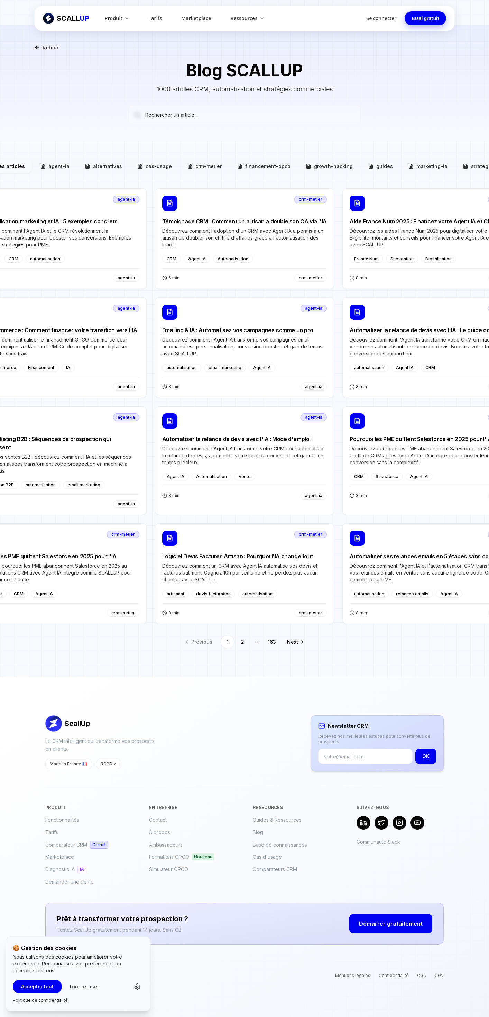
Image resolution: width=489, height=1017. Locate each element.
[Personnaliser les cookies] (137, 986)
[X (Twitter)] (381, 823)
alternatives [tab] (103, 166)
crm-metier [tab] (204, 166)
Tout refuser (84, 986)
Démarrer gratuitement (391, 923)
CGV (439, 975)
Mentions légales (352, 975)
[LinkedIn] (363, 823)
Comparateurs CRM (275, 869)
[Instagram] (399, 823)
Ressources (248, 18)
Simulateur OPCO (168, 869)
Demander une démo (69, 882)
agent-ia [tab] (55, 166)
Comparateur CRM (76, 845)
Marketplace (196, 18)
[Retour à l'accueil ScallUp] (66, 18)
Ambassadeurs (166, 845)
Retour (46, 47)
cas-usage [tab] (154, 166)
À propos (159, 832)
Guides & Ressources (277, 820)
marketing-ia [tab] (428, 166)
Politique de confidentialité (40, 1000)
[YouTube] (417, 823)
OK (426, 756)
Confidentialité (394, 975)
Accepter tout (37, 986)
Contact (158, 820)
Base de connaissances (280, 845)
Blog (258, 832)
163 (272, 642)
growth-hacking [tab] (329, 166)
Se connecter (382, 18)
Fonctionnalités (62, 820)
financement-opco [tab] (263, 166)
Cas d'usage (267, 857)
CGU (421, 975)
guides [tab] (380, 166)
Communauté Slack (378, 842)
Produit (117, 18)
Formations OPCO (181, 856)
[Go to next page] (294, 642)
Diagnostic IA (65, 869)
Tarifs (155, 18)
